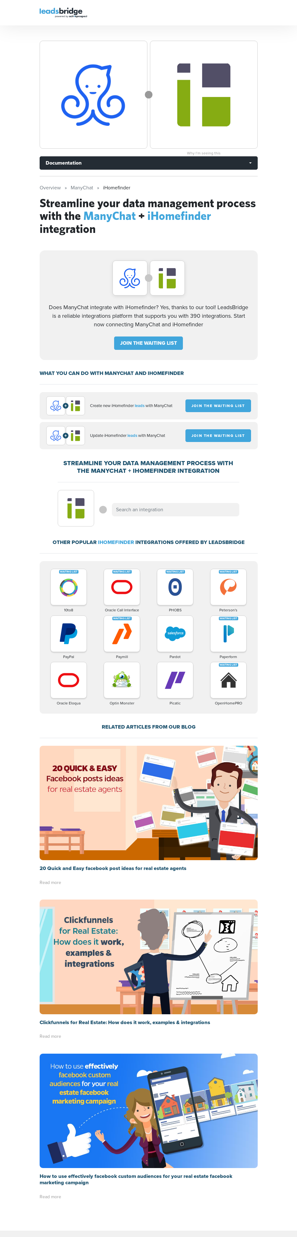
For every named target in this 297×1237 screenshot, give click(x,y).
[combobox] (175, 509)
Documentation (63, 163)
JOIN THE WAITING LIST (148, 343)
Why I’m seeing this (204, 153)
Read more (50, 768)
